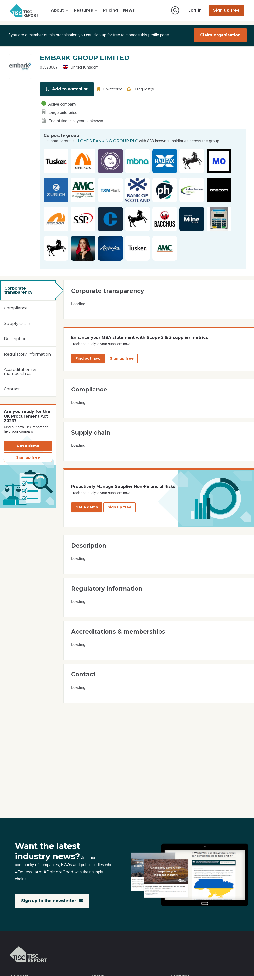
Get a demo (28, 445)
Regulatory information (27, 353)
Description (15, 338)
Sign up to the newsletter (52, 901)
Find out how (87, 358)
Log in (195, 10)
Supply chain (17, 322)
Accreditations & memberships (20, 370)
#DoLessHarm (29, 872)
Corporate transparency (18, 289)
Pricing (110, 10)
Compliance (16, 307)
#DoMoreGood (58, 872)
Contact (12, 388)
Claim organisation (220, 35)
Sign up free (226, 10)
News (129, 10)
